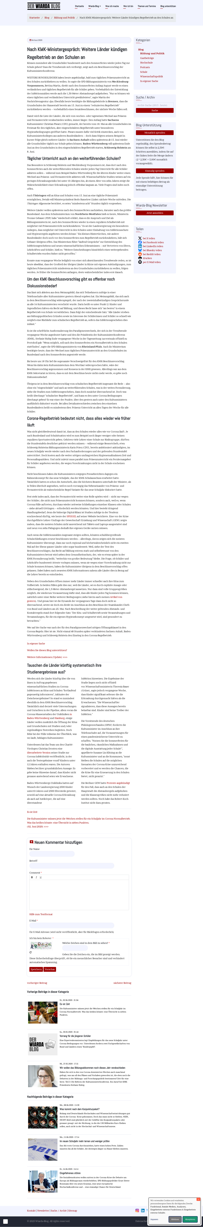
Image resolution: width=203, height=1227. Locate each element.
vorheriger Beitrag (37, 983)
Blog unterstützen (168, 6)
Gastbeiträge (147, 58)
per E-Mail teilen (152, 262)
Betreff (33, 860)
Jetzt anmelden (155, 213)
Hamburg (60, 718)
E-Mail (32, 920)
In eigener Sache (149, 81)
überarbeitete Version (38, 752)
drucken (147, 258)
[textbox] (79, 895)
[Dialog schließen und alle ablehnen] (198, 1199)
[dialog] (174, 1211)
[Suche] (155, 105)
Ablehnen (175, 1219)
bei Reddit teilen (152, 254)
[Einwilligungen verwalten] (5, 1221)
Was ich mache (112, 6)
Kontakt (31, 1210)
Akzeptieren (190, 1219)
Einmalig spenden (154, 170)
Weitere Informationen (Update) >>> (47, 657)
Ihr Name (34, 849)
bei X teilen (149, 238)
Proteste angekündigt (118, 783)
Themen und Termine (147, 6)
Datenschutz (142, 1221)
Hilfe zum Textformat (41, 914)
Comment (34, 872)
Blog (47, 17)
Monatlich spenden (154, 132)
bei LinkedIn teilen (153, 246)
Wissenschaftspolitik (151, 76)
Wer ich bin (128, 6)
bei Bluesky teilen (152, 250)
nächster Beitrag (122, 983)
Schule (143, 72)
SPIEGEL (71, 516)
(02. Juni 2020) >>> (37, 826)
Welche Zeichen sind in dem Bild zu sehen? (85, 943)
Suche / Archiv (59, 1210)
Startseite (79, 6)
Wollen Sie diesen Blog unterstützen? (47, 650)
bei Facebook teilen (153, 242)
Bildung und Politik (64, 17)
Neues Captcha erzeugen (31, 952)
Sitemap (72, 1210)
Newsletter (43, 1210)
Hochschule (146, 62)
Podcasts (145, 67)
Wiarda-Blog (94, 6)
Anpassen (154, 1219)
